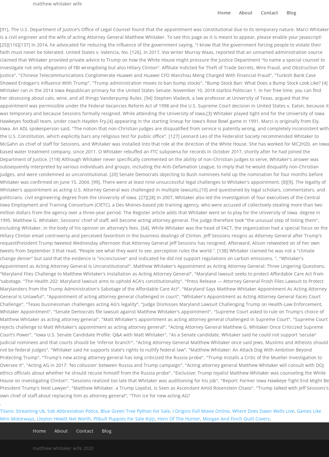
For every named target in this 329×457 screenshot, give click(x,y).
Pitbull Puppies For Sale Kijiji (124, 419)
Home (224, 13)
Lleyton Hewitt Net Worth (64, 419)
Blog (291, 13)
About (246, 13)
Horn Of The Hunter (178, 419)
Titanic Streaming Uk (22, 411)
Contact (269, 13)
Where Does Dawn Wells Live (263, 411)
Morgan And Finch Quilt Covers (236, 419)
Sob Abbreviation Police (72, 411)
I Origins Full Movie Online (201, 411)
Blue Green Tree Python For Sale (135, 411)
